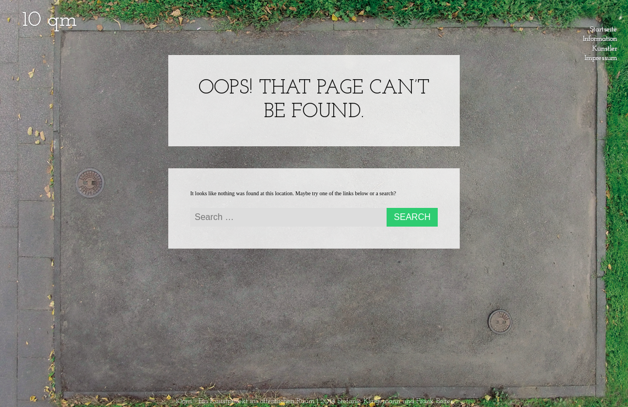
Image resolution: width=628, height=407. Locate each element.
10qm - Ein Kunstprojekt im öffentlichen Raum (245, 401)
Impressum (601, 56)
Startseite (603, 27)
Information (600, 37)
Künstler (604, 47)
